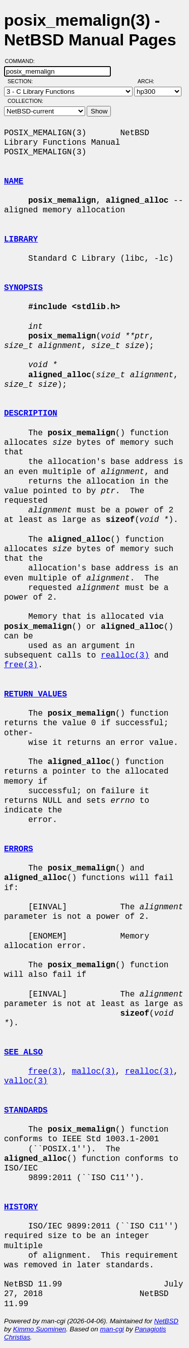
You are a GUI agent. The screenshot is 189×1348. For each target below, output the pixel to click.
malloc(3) (93, 1071)
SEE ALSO (23, 1052)
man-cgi (111, 1329)
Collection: (25, 101)
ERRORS (18, 849)
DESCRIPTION (30, 413)
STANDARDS (25, 1110)
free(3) (21, 665)
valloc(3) (25, 1081)
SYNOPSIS (23, 288)
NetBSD (166, 1321)
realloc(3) (125, 655)
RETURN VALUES (35, 694)
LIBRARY (21, 239)
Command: (23, 61)
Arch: (150, 81)
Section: (22, 81)
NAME (13, 181)
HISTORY (21, 1207)
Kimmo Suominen (39, 1329)
